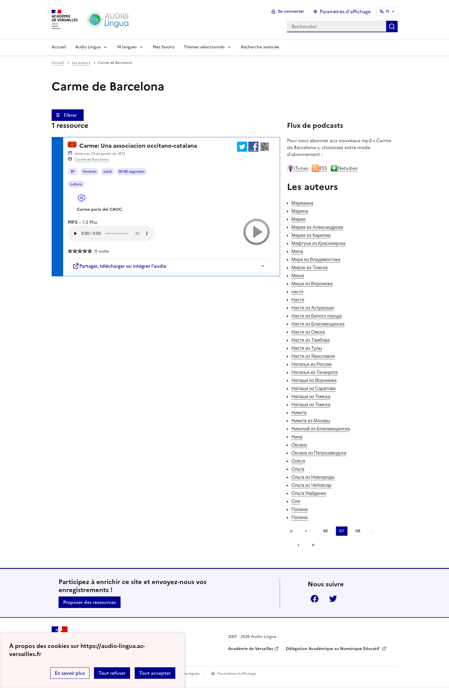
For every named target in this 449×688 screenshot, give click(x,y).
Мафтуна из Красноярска (318, 243)
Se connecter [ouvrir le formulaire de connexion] (291, 11)
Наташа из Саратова (314, 388)
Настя (298, 299)
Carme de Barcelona (92, 159)
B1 (73, 171)
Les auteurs (81, 62)
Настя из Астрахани (313, 307)
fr (388, 11)
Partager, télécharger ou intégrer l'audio (119, 266)
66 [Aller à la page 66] (325, 531)
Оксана (299, 444)
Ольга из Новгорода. (313, 477)
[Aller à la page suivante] (296, 545)
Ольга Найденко (309, 493)
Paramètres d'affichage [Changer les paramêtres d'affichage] (345, 11)
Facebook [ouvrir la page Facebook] (315, 599)
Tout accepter (155, 673)
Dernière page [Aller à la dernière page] (313, 545)
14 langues (127, 47)
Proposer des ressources (89, 602)
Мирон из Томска (310, 267)
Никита (299, 412)
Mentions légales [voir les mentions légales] (186, 673)
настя (298, 291)
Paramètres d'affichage (236, 673)
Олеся (298, 460)
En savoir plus (70, 673)
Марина (300, 211)
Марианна (302, 202)
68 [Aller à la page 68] (358, 531)
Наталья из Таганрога (315, 372)
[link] (308, 531)
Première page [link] (291, 531)
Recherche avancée (260, 47)
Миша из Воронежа (312, 283)
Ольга (298, 468)
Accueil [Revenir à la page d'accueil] (59, 47)
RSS (319, 168)
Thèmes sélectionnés (204, 47)
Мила (297, 251)
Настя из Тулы (307, 348)
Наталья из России (312, 364)
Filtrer (71, 115)
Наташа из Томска (311, 396)
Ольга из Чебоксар (312, 485)
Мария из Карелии (311, 235)
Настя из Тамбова (311, 340)
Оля (296, 501)
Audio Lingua (88, 47)
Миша (298, 275)
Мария (299, 219)
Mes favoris (163, 47)
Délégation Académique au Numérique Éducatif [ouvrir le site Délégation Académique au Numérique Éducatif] (333, 649)
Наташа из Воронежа (314, 380)
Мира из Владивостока (316, 259)
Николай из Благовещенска (321, 428)
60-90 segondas (131, 171)
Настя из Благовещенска (318, 323)
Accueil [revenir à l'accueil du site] (58, 62)
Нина (297, 436)
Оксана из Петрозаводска (319, 452)
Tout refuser (112, 673)
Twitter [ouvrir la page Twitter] (333, 599)
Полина (300, 509)
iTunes (297, 168)
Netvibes (344, 168)
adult (107, 171)
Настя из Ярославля (313, 356)
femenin (89, 171)
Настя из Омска (308, 331)
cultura (76, 184)
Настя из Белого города (317, 315)
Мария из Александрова (317, 227)
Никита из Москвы (311, 420)
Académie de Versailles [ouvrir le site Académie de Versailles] (250, 649)
